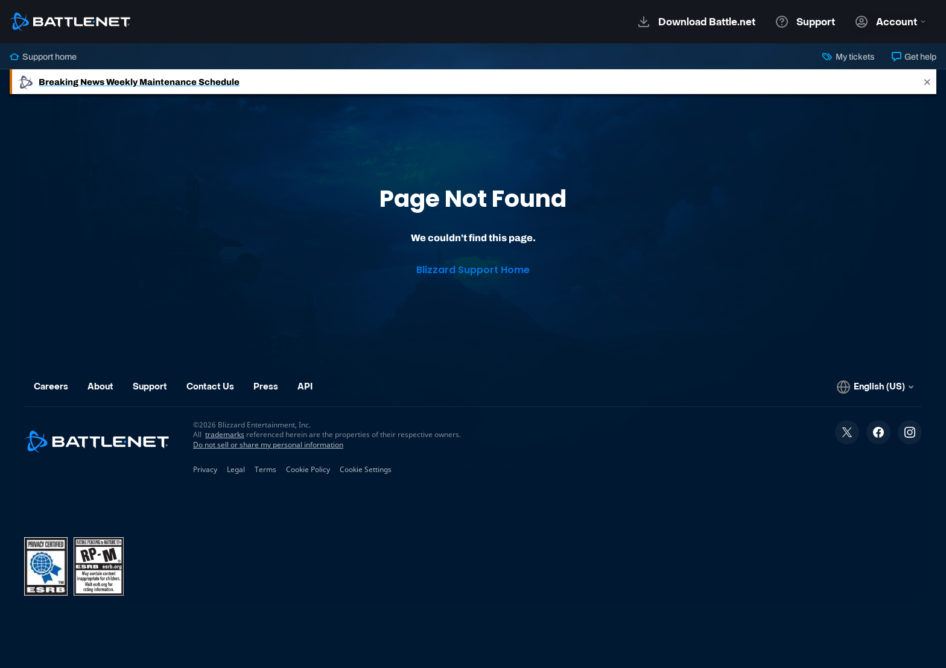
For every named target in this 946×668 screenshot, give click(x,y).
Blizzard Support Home (473, 270)
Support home (43, 56)
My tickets (848, 56)
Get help (914, 56)
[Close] (927, 81)
